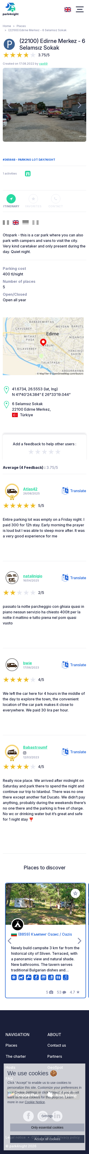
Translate (74, 490)
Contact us (56, 1045)
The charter (16, 1056)
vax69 (43, 63)
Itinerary (11, 201)
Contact (55, 201)
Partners (54, 1056)
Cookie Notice (35, 1102)
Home (7, 26)
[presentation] (9, 104)
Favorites (33, 201)
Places (21, 26)
